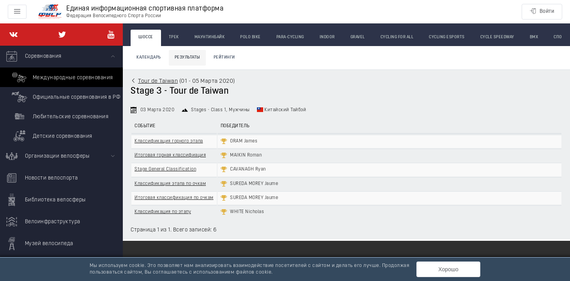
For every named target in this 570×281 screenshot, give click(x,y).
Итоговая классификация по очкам (174, 198)
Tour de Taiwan (158, 81)
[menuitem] (61, 96)
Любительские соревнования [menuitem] (59, 116)
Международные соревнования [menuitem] (61, 77)
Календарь (148, 57)
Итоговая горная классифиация (170, 155)
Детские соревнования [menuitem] (51, 136)
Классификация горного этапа (169, 141)
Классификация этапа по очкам (170, 183)
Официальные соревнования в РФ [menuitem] (65, 97)
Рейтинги (224, 57)
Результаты (187, 57)
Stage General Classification (165, 169)
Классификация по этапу (163, 212)
